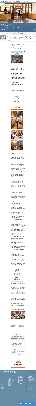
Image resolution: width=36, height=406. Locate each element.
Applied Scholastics (15, 37)
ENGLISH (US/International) (3, 377)
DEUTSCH (2, 388)
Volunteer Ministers (20, 380)
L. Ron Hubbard (20, 376)
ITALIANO (9, 384)
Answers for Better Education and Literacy (11, 28)
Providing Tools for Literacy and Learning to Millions (17, 334)
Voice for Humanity (20, 379)
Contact (19, 385)
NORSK (9, 378)
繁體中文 (2, 386)
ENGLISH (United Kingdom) (3, 379)
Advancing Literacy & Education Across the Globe (17, 349)
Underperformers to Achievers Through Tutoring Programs (17, 344)
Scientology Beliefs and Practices (21, 378)
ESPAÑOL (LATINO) (11, 380)
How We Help (3, 40)
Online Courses (20, 383)
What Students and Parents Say (8, 30)
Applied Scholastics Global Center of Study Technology (17, 339)
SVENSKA (9, 379)
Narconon (26, 37)
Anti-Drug (31, 37)
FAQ (18, 381)
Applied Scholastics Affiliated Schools (17, 341)
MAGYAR (9, 377)
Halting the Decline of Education (17, 336)
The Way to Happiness (9, 38)
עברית (2, 383)
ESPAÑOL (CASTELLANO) (10, 382)
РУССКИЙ (2, 385)
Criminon (20, 37)
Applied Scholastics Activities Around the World (18, 352)
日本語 (1, 384)
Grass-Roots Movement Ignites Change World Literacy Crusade (17, 346)
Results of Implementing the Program (18, 354)
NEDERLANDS (3, 387)
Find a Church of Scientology (21, 386)
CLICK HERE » (18, 365)
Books (18, 382)
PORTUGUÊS (10, 385)
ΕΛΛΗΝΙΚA (9, 383)
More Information (20, 384)
